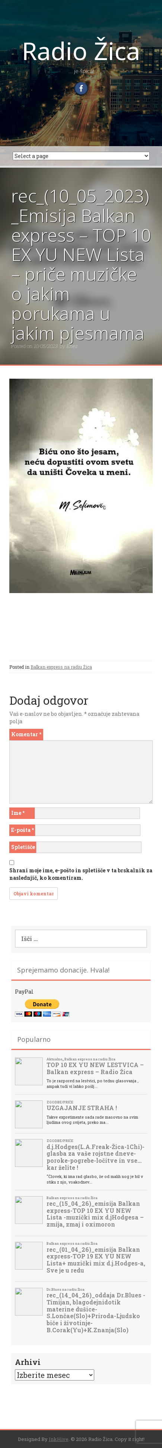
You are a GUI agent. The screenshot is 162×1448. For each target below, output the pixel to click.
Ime (18, 812)
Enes (71, 346)
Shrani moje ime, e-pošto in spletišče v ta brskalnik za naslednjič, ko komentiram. (80, 874)
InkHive (59, 1439)
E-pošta (22, 829)
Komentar (26, 734)
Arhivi (28, 1362)
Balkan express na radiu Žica (61, 667)
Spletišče (23, 846)
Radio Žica (81, 50)
